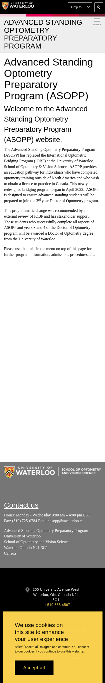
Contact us (21, 505)
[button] (80, 7)
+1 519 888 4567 (56, 605)
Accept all (34, 667)
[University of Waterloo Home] (18, 7)
